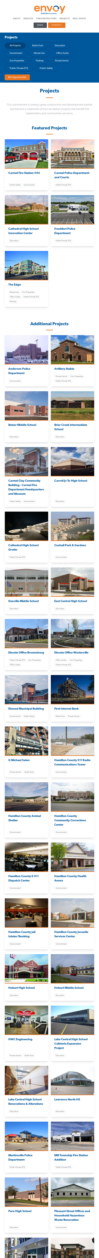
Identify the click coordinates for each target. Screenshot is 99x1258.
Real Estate (79, 19)
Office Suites (62, 53)
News (40, 25)
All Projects (15, 45)
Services (28, 19)
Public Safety (46, 68)
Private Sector (62, 61)
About (16, 19)
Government (16, 53)
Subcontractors (46, 19)
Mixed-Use (39, 53)
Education (60, 45)
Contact (57, 25)
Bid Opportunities (17, 77)
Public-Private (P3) (19, 68)
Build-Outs (37, 45)
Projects (65, 19)
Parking (39, 61)
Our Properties (17, 61)
